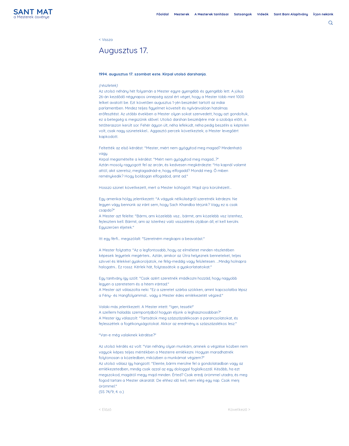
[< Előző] (113, 409)
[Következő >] (235, 409)
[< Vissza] (113, 39)
